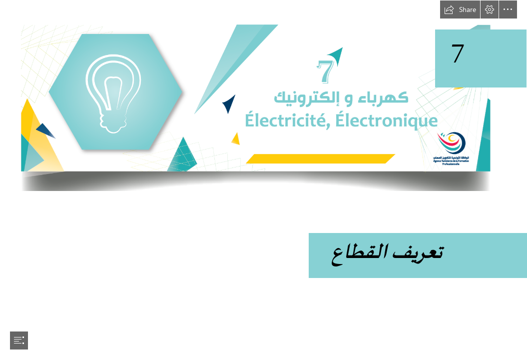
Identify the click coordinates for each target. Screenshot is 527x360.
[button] (460, 9)
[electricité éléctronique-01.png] (263, 96)
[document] (263, 180)
